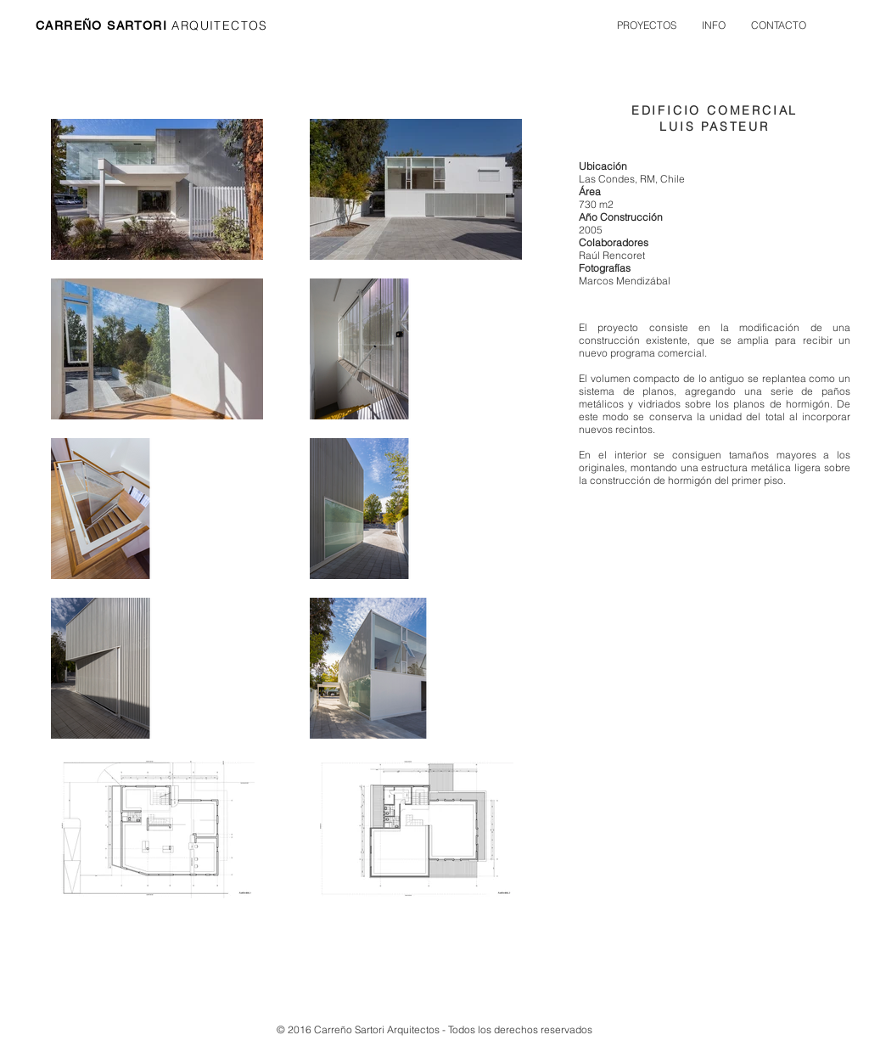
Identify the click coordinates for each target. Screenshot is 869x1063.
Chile (671, 178)
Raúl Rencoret (612, 255)
